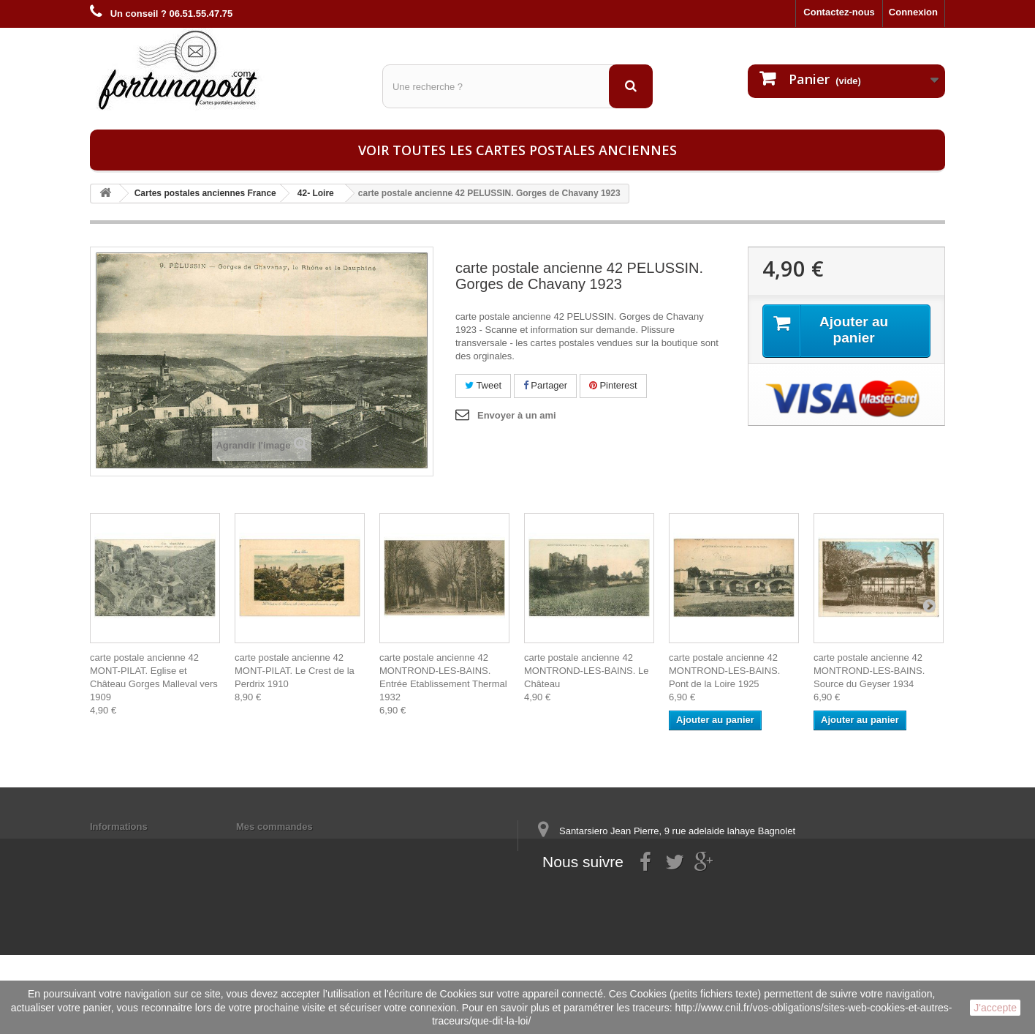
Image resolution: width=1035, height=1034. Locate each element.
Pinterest (613, 385)
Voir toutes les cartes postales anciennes (517, 150)
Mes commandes (274, 826)
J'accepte (995, 1008)
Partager (545, 385)
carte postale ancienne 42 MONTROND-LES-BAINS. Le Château (586, 670)
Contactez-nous (839, 12)
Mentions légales (128, 845)
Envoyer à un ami (516, 415)
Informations (119, 826)
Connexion (913, 12)
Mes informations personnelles (306, 845)
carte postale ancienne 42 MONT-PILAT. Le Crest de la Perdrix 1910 (295, 670)
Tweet (483, 385)
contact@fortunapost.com (648, 907)
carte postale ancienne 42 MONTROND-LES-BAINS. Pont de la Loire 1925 (724, 670)
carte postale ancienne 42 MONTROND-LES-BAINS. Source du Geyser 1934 (869, 670)
